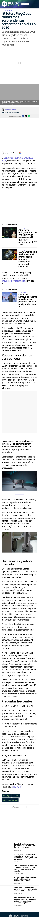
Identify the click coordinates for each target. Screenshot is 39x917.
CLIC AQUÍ (16, 786)
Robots (16, 795)
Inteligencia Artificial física (13, 280)
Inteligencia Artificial (10, 800)
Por (10, 109)
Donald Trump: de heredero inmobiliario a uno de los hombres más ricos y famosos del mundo (25, 856)
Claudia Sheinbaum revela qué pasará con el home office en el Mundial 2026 (25, 846)
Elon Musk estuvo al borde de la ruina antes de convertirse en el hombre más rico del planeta (25, 868)
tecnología (6, 795)
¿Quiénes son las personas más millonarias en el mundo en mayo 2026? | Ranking (25, 889)
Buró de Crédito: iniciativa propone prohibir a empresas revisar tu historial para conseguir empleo (25, 900)
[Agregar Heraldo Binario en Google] (12, 153)
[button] (35, 4)
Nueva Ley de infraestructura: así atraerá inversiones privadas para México (25, 879)
